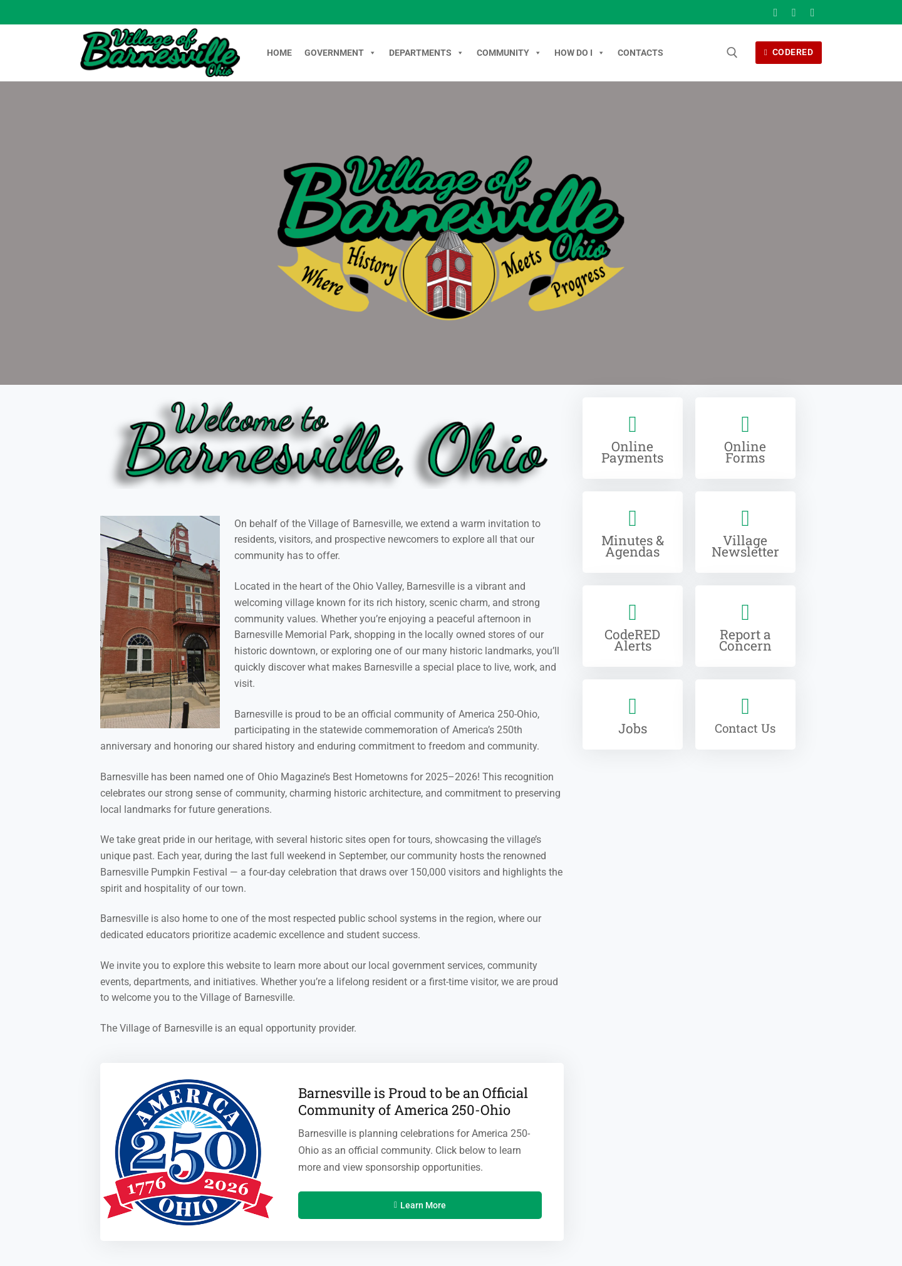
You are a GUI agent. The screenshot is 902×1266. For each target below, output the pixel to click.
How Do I (579, 52)
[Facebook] (775, 12)
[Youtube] (812, 12)
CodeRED (788, 52)
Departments (426, 52)
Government (340, 52)
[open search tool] (732, 52)
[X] (794, 12)
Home (279, 53)
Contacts (640, 53)
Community (509, 52)
